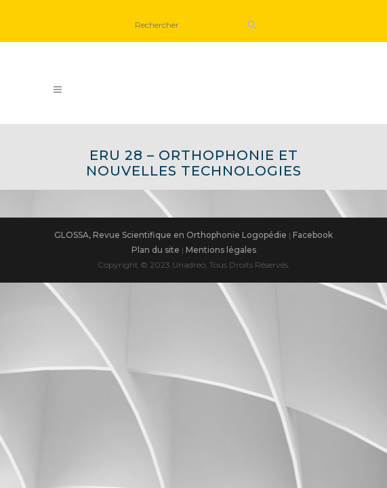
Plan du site (155, 250)
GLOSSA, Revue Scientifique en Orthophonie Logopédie (170, 235)
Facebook (313, 235)
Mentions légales (221, 250)
